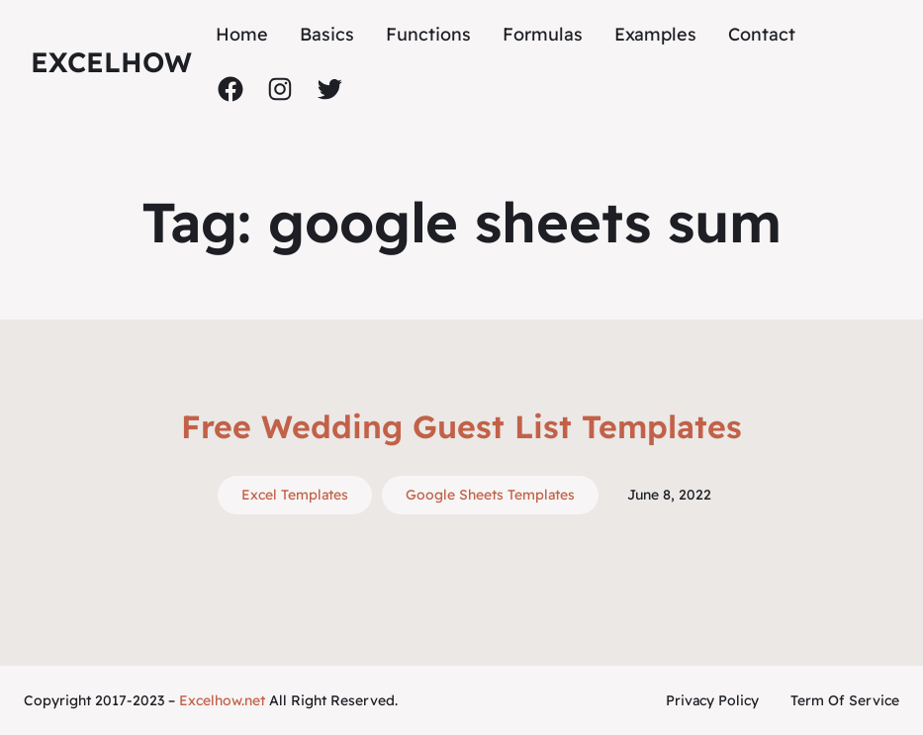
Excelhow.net (222, 700)
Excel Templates (294, 495)
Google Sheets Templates (490, 495)
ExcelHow (111, 62)
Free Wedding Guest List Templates (461, 426)
